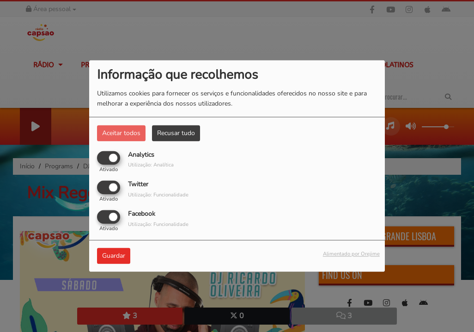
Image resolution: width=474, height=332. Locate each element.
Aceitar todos (121, 133)
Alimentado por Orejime (351, 254)
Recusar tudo (176, 133)
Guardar (113, 256)
